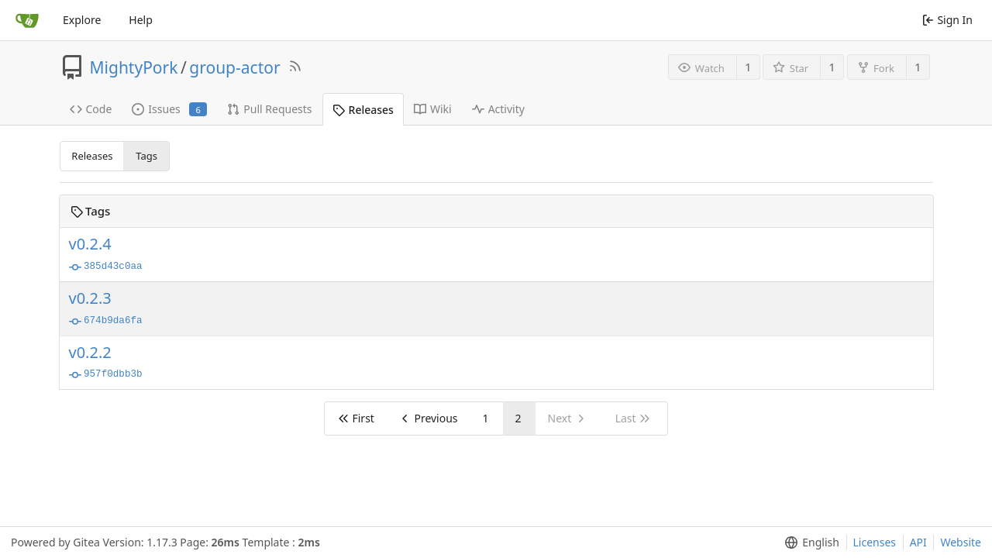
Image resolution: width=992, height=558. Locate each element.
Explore (82, 19)
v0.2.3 (90, 298)
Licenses (875, 542)
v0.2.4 (90, 244)
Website (960, 542)
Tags (146, 156)
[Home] (27, 20)
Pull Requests (269, 109)
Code (91, 109)
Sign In (947, 19)
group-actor (234, 67)
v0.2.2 (90, 353)
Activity (498, 109)
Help (141, 19)
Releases (363, 109)
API (918, 542)
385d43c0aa (106, 267)
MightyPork (134, 67)
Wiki (433, 109)
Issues (169, 109)
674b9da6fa (106, 321)
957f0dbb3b (106, 375)
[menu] (809, 542)
